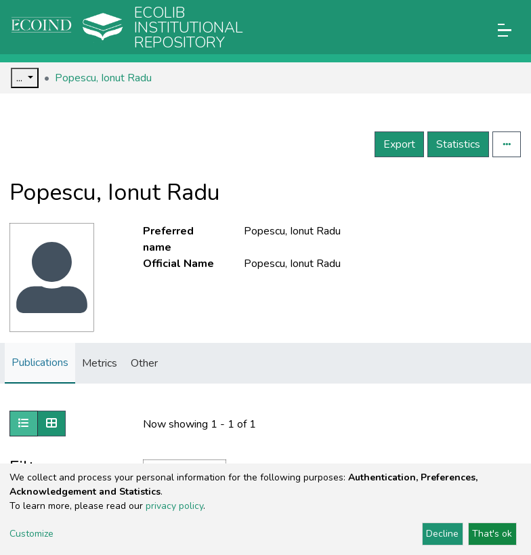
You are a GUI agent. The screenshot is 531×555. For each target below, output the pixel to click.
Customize (31, 533)
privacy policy (174, 505)
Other (144, 363)
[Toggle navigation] (504, 30)
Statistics (458, 144)
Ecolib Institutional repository (188, 27)
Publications (40, 362)
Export (399, 144)
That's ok (492, 533)
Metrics (99, 363)
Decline (442, 533)
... (20, 77)
